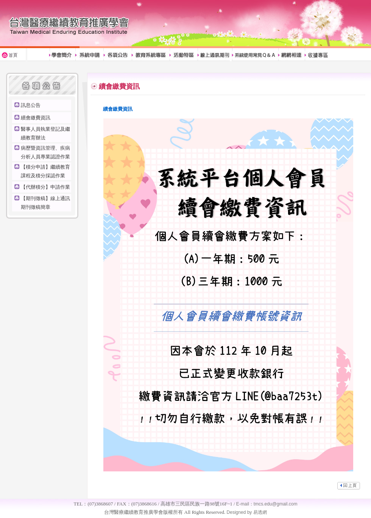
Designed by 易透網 (246, 512)
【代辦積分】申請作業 (45, 187)
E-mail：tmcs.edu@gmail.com (267, 504)
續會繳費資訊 (35, 118)
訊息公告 (31, 105)
